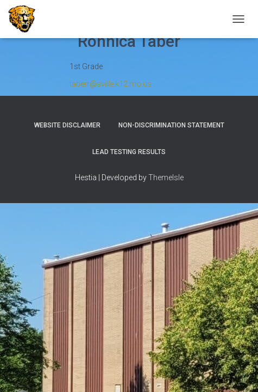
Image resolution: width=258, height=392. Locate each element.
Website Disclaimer (67, 125)
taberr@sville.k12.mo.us (111, 83)
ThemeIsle (166, 177)
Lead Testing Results (129, 152)
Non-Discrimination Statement (171, 125)
